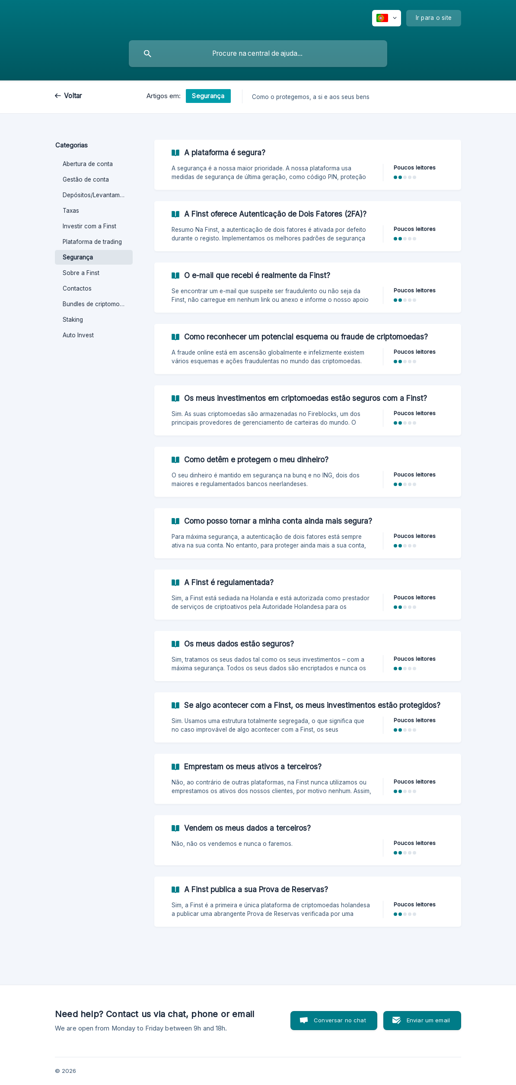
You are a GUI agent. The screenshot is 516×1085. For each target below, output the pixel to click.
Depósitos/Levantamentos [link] (98, 195)
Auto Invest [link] (78, 335)
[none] (386, 18)
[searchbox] (258, 53)
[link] (307, 165)
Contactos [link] (77, 288)
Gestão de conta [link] (86, 179)
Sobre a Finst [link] (81, 272)
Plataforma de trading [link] (92, 241)
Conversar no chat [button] (340, 1020)
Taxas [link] (71, 210)
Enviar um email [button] (428, 1020)
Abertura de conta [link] (88, 163)
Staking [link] (73, 319)
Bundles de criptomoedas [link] (98, 304)
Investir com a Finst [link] (89, 226)
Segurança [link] (78, 257)
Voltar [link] (73, 96)
